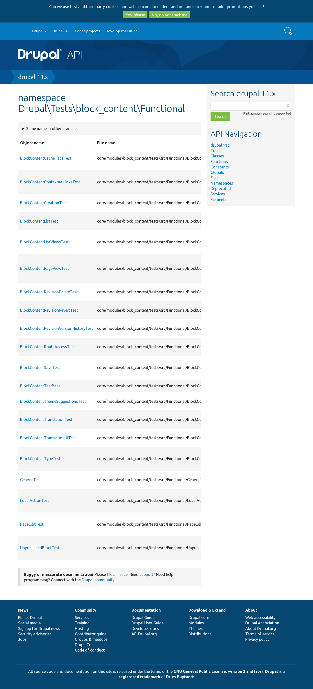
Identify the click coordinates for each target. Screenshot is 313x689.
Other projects (87, 31)
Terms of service (260, 634)
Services (218, 194)
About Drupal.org (260, 628)
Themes (196, 628)
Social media (29, 623)
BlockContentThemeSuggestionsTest (53, 401)
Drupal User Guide (148, 623)
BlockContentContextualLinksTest (50, 182)
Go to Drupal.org (22, 31)
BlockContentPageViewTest (44, 268)
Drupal (271, 671)
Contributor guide (90, 634)
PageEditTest (32, 524)
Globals (217, 172)
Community (85, 610)
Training (82, 623)
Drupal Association (262, 623)
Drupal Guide (143, 617)
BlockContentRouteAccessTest (47, 346)
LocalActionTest (34, 500)
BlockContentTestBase (40, 386)
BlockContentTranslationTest (46, 419)
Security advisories (35, 634)
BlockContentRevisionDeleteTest (49, 292)
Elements (219, 199)
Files (214, 178)
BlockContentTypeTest (40, 458)
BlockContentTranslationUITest (48, 438)
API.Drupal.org (144, 634)
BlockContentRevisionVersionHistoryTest (56, 328)
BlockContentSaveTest (40, 367)
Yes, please (135, 15)
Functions (219, 161)
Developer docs (145, 628)
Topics (217, 150)
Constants (220, 167)
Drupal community (98, 580)
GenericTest (30, 479)
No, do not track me (169, 15)
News (23, 610)
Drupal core (199, 617)
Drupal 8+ (60, 31)
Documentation (146, 610)
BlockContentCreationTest (43, 203)
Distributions (200, 634)
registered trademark (139, 677)
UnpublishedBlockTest (40, 548)
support (146, 574)
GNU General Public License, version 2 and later (218, 671)
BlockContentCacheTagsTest (45, 158)
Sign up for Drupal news (39, 628)
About (251, 610)
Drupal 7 (39, 31)
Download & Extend (207, 610)
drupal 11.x (33, 77)
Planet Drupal (30, 617)
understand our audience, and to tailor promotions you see (209, 6)
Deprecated (221, 188)
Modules (196, 623)
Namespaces (222, 183)
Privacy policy (257, 639)
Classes (217, 156)
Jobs (22, 639)
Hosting (82, 628)
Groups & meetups (91, 639)
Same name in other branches (52, 128)
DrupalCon (84, 644)
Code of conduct (90, 650)
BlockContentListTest (39, 221)
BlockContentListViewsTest (44, 242)
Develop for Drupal (122, 31)
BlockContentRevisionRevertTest (49, 310)
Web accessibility (260, 617)
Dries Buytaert (180, 677)
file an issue (117, 574)
